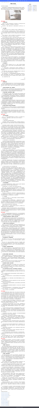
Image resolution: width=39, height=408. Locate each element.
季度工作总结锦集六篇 (3, 399)
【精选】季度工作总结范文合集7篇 (5, 395)
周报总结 (18, 1)
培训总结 (24, 1)
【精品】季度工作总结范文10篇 (4, 394)
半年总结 (22, 1)
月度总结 (16, 1)
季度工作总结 (30, 5)
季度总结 (20, 1)
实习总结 (26, 1)
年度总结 (14, 1)
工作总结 (2, 2)
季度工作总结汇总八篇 (3, 398)
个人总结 (10, 1)
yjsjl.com (20, 407)
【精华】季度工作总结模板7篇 (4, 402)
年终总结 (12, 1)
